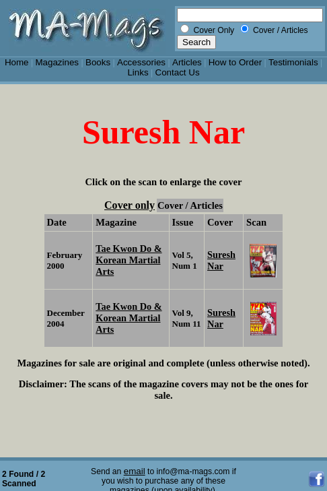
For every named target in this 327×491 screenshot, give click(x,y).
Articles (187, 62)
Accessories (141, 62)
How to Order (235, 62)
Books (97, 62)
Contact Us (177, 72)
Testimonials (293, 62)
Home (17, 62)
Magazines (57, 62)
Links (137, 72)
